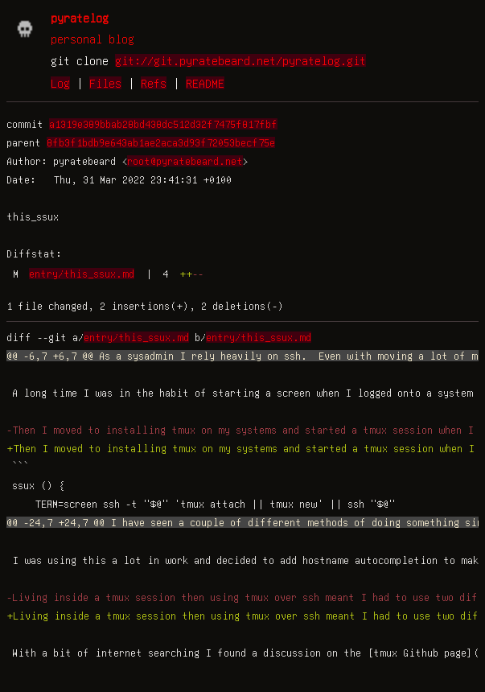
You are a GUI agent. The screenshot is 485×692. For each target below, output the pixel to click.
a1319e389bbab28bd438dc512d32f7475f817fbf (163, 124)
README (205, 82)
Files (105, 82)
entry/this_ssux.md (81, 273)
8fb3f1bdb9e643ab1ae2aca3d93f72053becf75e (161, 142)
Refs (153, 82)
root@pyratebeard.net (185, 161)
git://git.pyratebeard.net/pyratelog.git (240, 60)
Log (60, 82)
